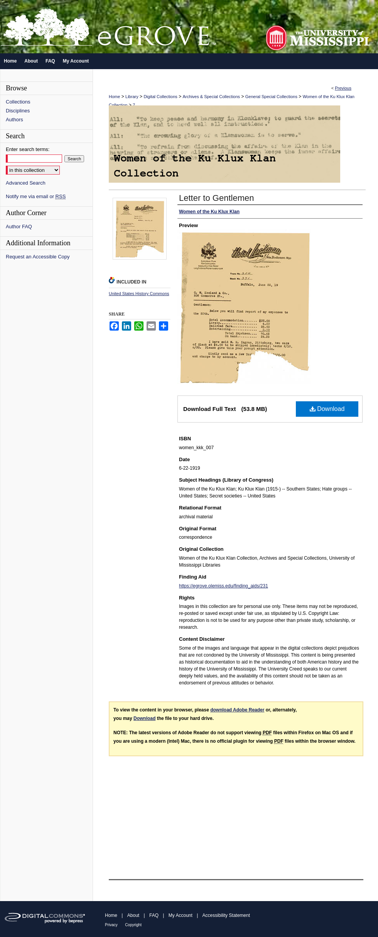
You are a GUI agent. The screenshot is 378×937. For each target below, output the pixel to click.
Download (327, 409)
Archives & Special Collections (211, 96)
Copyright (133, 925)
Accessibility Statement (226, 915)
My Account (180, 915)
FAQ (154, 915)
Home (114, 96)
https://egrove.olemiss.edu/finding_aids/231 (223, 586)
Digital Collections (160, 96)
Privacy (111, 925)
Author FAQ (19, 226)
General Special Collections (271, 96)
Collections (18, 102)
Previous (343, 88)
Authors (14, 119)
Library (131, 96)
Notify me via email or (36, 196)
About (133, 915)
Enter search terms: (27, 149)
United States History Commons (139, 293)
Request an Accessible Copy (37, 257)
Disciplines (18, 111)
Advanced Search (26, 183)
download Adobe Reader (237, 710)
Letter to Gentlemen (216, 198)
